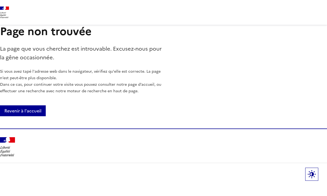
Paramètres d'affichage (311, 174)
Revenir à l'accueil (22, 111)
